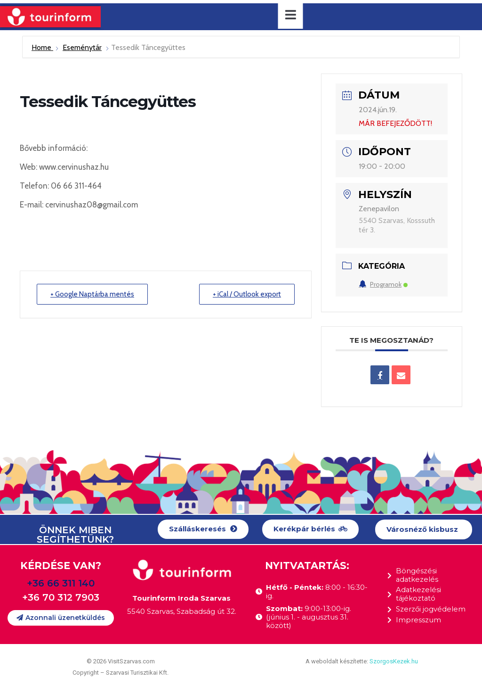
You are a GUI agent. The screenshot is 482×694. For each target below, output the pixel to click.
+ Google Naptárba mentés (92, 294)
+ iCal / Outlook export (247, 294)
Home (42, 47)
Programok (383, 284)
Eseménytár (82, 47)
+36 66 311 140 (61, 583)
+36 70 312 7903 (60, 597)
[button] (203, 529)
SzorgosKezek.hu (394, 661)
